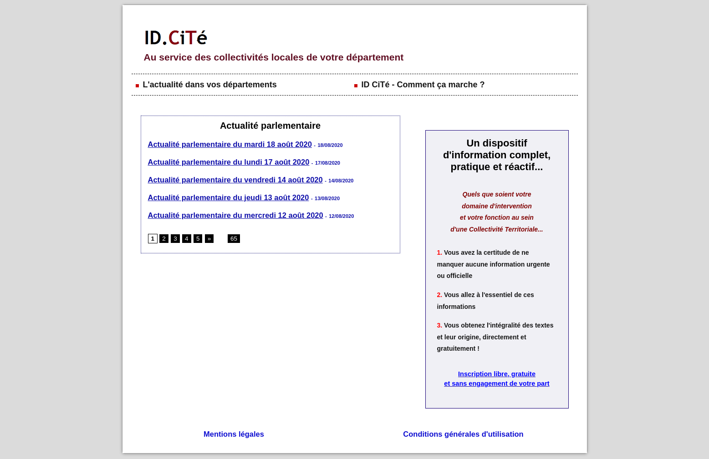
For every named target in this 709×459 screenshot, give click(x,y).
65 (231, 236)
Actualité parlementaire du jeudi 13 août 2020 (226, 196)
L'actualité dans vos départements (205, 84)
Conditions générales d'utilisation (463, 435)
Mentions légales (233, 435)
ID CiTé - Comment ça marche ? (418, 84)
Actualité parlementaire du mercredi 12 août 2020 (233, 213)
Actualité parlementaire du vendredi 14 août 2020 (233, 178)
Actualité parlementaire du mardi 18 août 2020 (227, 144)
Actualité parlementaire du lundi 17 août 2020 (226, 161)
